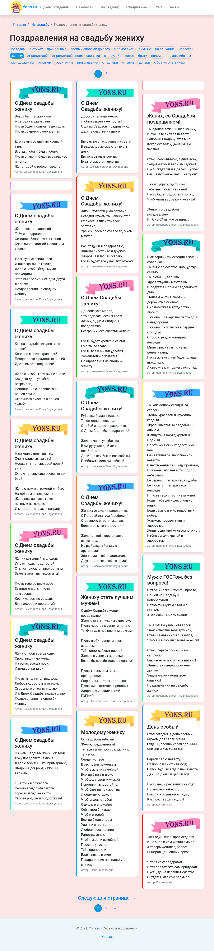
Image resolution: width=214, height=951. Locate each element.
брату (142, 56)
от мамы (45, 62)
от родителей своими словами (76, 56)
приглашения (87, 62)
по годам (18, 49)
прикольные (56, 49)
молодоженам (22, 62)
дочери (144, 62)
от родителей (37, 56)
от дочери (110, 62)
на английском (179, 56)
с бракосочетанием (169, 62)
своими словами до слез (90, 49)
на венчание (165, 49)
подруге (157, 56)
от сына (128, 62)
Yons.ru (23, 7)
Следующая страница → (107, 898)
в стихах (36, 49)
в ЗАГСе (144, 49)
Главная (19, 25)
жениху (17, 56)
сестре (129, 56)
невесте (185, 49)
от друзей (111, 56)
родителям (64, 62)
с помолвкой (124, 49)
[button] (56, 7)
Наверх (107, 937)
